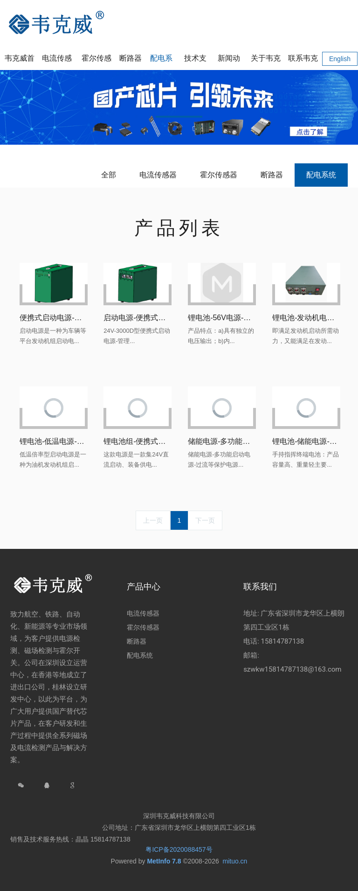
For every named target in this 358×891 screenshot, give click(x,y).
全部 (108, 175)
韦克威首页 (19, 62)
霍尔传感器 (218, 175)
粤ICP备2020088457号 (178, 849)
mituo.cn (234, 861)
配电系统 (321, 175)
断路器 (272, 175)
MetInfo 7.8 (164, 861)
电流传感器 (158, 175)
